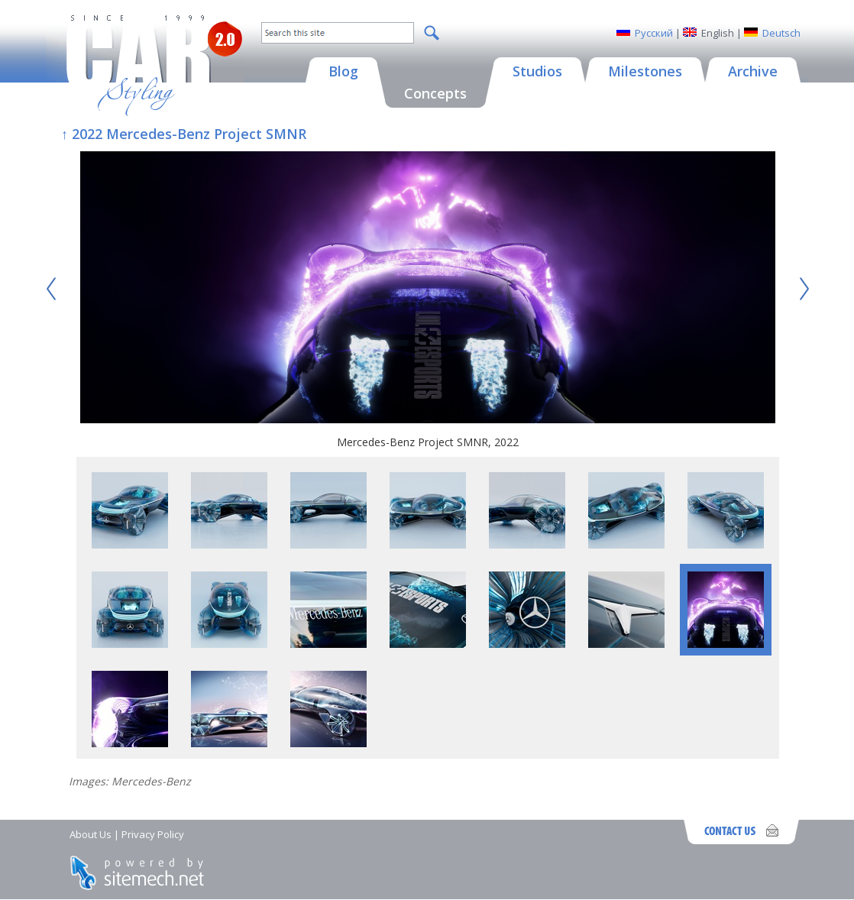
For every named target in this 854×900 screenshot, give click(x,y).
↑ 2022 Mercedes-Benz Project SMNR (183, 134)
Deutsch (781, 33)
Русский (654, 33)
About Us (91, 834)
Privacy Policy (152, 834)
